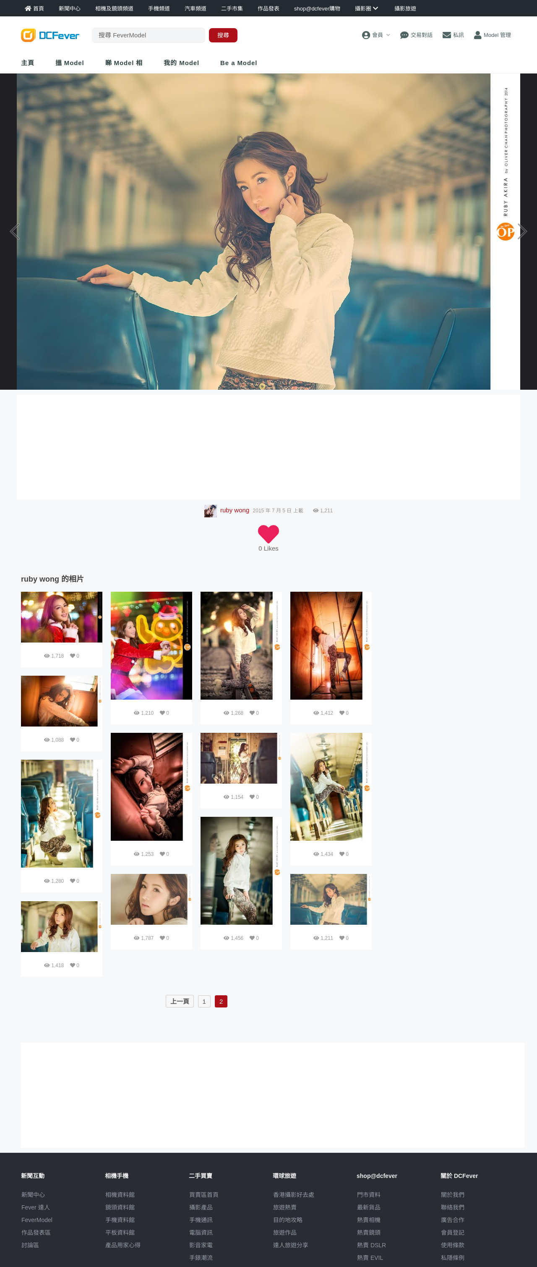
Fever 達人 (35, 1207)
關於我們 (452, 1194)
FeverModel (36, 1220)
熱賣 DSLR (371, 1245)
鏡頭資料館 (120, 1207)
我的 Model (181, 62)
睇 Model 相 (124, 62)
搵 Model (69, 62)
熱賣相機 (369, 1220)
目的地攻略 (287, 1220)
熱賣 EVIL (370, 1257)
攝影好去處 (293, 1194)
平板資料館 (120, 1232)
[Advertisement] (448, 644)
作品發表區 (36, 1232)
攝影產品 (201, 1207)
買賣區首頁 (204, 1194)
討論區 (30, 1245)
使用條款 (452, 1245)
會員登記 (452, 1232)
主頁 (27, 62)
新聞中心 (33, 1194)
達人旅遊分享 (290, 1245)
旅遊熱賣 (285, 1207)
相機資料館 (120, 1194)
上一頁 (179, 1001)
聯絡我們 (452, 1207)
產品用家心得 (123, 1245)
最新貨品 (369, 1207)
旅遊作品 (285, 1232)
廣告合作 (452, 1220)
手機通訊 (201, 1220)
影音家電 (201, 1245)
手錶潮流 (201, 1257)
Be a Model (238, 62)
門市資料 (369, 1194)
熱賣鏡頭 (369, 1232)
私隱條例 (452, 1257)
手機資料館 (120, 1220)
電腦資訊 (201, 1232)
